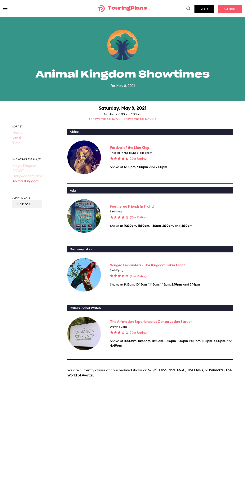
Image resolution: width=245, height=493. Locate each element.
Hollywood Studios (27, 176)
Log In (204, 8)
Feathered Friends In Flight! (132, 206)
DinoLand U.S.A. (172, 370)
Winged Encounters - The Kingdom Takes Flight (147, 265)
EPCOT (18, 171)
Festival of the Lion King (129, 147)
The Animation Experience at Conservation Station (151, 321)
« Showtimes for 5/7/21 (105, 119)
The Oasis (195, 370)
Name (17, 132)
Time (16, 143)
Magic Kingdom (24, 165)
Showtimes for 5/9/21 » (140, 119)
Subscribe (230, 8)
